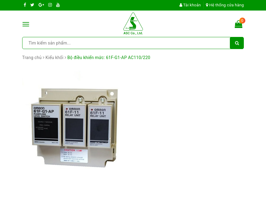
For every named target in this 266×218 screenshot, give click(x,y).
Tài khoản (190, 5)
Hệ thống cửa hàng (225, 5)
